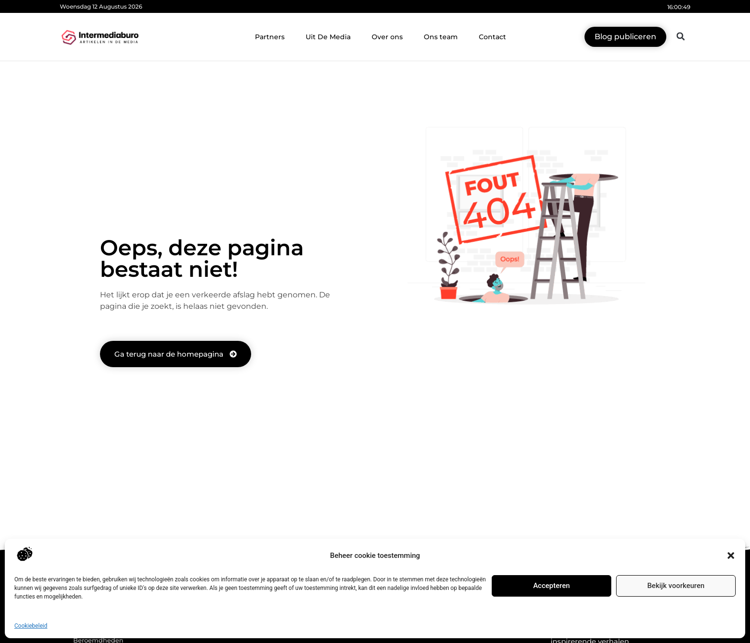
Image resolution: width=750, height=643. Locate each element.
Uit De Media (328, 37)
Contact (492, 37)
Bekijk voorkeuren (676, 585)
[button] (731, 555)
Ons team (441, 37)
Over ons (387, 37)
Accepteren (551, 585)
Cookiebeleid (30, 625)
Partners (270, 37)
